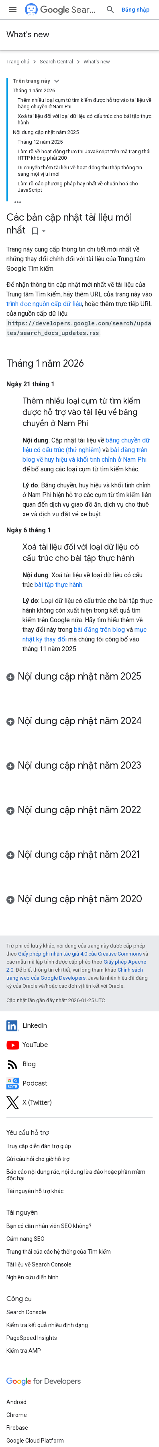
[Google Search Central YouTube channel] (79, 1045)
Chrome (16, 1415)
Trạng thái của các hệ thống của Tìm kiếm (58, 1251)
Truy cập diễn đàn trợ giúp (38, 1146)
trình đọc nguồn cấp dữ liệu (44, 304)
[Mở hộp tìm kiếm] (110, 9)
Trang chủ (17, 62)
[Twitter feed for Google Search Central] (79, 1102)
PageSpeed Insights (31, 1338)
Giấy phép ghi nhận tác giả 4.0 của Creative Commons (80, 954)
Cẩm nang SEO (25, 1239)
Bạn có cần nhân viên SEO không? (49, 1226)
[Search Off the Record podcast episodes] (79, 1083)
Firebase (17, 1428)
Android (16, 1402)
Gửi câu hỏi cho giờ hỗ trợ (37, 1159)
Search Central (69, 9)
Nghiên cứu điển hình (32, 1277)
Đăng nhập (135, 9)
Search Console (26, 1312)
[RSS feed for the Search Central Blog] (79, 1064)
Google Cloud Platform (35, 1440)
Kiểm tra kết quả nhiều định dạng (47, 1325)
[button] (79, 684)
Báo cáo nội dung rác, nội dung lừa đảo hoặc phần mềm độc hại (75, 1175)
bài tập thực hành (58, 585)
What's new (27, 35)
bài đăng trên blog (99, 629)
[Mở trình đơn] (13, 9)
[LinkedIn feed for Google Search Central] (79, 1025)
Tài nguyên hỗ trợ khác (34, 1191)
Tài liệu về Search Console (38, 1264)
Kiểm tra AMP (23, 1351)
